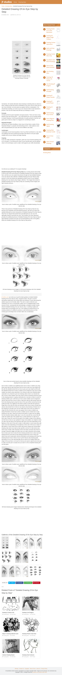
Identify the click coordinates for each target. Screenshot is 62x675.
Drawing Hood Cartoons (28, 654)
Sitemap (16, 668)
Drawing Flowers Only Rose (29, 633)
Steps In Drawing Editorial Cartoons (11, 633)
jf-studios (7, 1)
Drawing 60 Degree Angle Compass (50, 37)
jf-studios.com (5, 297)
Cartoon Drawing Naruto (8, 654)
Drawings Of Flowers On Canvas (49, 78)
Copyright (27, 668)
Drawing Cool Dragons (28, 612)
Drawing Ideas (22, 2)
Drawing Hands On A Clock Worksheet (50, 30)
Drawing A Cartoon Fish (8, 612)
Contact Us (21, 668)
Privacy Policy (44, 668)
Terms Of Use (33, 668)
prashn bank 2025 (43, 672)
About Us (38, 668)
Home (15, 2)
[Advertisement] (22, 28)
